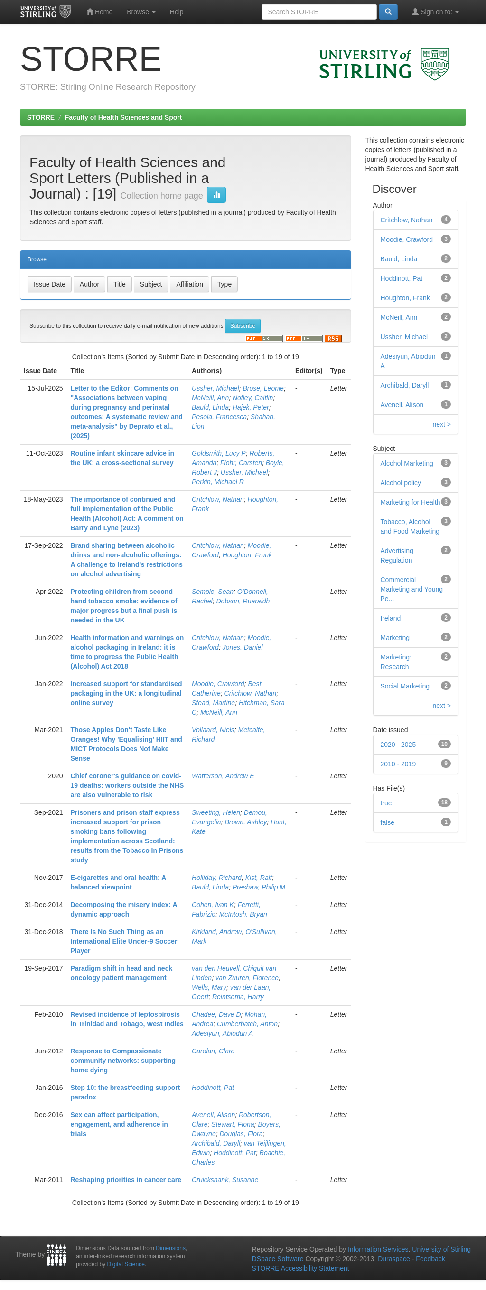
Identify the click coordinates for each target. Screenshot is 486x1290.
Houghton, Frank (247, 555)
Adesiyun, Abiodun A (222, 1033)
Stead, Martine (213, 703)
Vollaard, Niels (213, 730)
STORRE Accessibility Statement (300, 1268)
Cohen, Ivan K (213, 904)
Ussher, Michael (215, 388)
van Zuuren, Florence (247, 978)
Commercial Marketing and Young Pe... (412, 589)
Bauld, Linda (210, 407)
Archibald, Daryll (216, 1143)
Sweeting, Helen (216, 812)
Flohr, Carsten (241, 463)
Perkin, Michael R (218, 482)
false (388, 822)
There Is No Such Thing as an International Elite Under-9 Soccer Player (124, 941)
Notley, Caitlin (253, 397)
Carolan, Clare (213, 1051)
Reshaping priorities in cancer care (126, 1180)
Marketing (395, 637)
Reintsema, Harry (238, 997)
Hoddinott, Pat (213, 1087)
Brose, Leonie (263, 388)
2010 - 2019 (398, 764)
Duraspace (394, 1258)
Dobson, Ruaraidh (243, 601)
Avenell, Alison (213, 1114)
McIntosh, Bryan (243, 914)
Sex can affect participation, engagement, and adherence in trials (119, 1124)
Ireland (391, 618)
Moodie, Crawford (218, 684)
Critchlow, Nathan (218, 499)
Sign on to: (435, 12)
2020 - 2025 (398, 744)
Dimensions (171, 1248)
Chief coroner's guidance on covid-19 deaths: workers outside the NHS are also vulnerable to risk (127, 785)
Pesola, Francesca (219, 416)
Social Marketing (405, 686)
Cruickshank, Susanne (225, 1180)
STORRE (41, 117)
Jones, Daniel (243, 647)
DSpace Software (278, 1258)
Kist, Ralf (258, 877)
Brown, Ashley (245, 822)
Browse (141, 12)
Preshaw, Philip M (259, 887)
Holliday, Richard (217, 877)
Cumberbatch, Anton (247, 1024)
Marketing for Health (410, 502)
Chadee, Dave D (216, 1014)
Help (177, 12)
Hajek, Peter (251, 407)
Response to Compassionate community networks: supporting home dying (123, 1060)
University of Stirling (441, 1249)
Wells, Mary (209, 987)
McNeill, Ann (210, 397)
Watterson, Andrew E (223, 776)
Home (99, 12)
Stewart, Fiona (232, 1124)
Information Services (378, 1249)
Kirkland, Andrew (217, 932)
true (386, 803)
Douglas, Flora (240, 1133)
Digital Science (126, 1264)
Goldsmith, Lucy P (219, 453)
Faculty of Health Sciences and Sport (123, 117)
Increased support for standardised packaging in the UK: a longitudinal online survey (126, 693)
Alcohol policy (401, 483)
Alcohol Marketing (407, 463)
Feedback (430, 1258)
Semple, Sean (213, 591)
